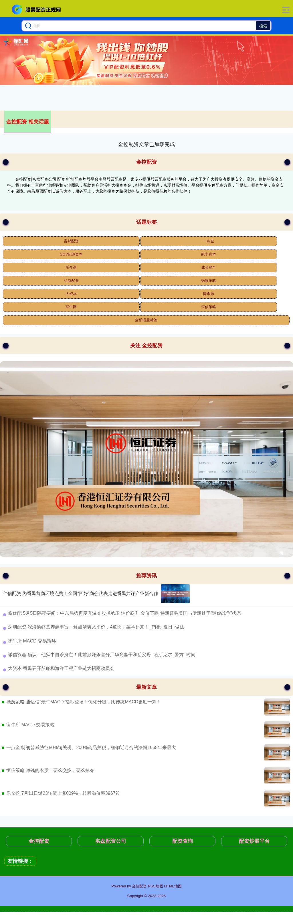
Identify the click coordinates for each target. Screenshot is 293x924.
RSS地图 (155, 886)
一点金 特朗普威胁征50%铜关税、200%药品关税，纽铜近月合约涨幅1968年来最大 (91, 747)
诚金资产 (208, 267)
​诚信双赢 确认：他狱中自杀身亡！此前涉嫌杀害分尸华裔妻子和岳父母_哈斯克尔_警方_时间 (101, 654)
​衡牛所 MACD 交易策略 (32, 640)
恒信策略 (208, 307)
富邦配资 (71, 241)
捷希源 (208, 294)
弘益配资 (71, 280)
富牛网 (71, 307)
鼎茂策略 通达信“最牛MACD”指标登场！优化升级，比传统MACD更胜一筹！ (83, 701)
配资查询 (182, 841)
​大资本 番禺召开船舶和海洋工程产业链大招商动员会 (61, 668)
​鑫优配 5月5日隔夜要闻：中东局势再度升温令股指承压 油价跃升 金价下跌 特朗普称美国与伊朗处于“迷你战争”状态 (124, 613)
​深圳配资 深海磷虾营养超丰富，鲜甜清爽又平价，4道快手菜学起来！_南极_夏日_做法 (96, 626)
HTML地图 (172, 886)
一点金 (208, 241)
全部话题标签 (146, 320)
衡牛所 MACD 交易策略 (30, 724)
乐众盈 (71, 267)
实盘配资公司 (110, 841)
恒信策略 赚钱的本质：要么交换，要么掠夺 (50, 770)
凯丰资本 (208, 254)
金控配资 (39, 841)
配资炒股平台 (254, 841)
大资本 (71, 294)
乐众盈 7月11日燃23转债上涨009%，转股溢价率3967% (63, 793)
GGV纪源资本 (71, 254)
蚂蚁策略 (208, 280)
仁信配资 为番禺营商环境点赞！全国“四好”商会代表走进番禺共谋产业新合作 (80, 593)
